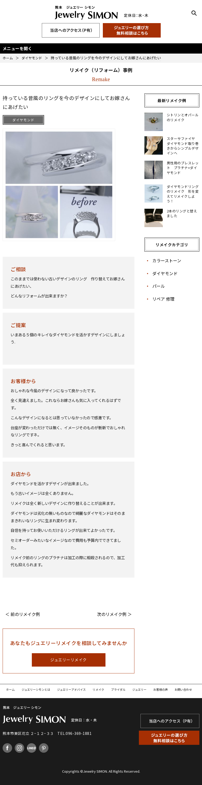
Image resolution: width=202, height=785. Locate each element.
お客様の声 (160, 689)
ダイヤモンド (165, 273)
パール (158, 286)
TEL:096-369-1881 (74, 733)
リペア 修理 (163, 299)
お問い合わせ (183, 689)
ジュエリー (139, 689)
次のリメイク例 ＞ (114, 614)
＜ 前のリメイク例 (22, 614)
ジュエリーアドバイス (71, 689)
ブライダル (118, 689)
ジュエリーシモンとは (36, 689)
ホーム (10, 689)
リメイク (98, 689)
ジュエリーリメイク (68, 659)
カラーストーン (166, 260)
